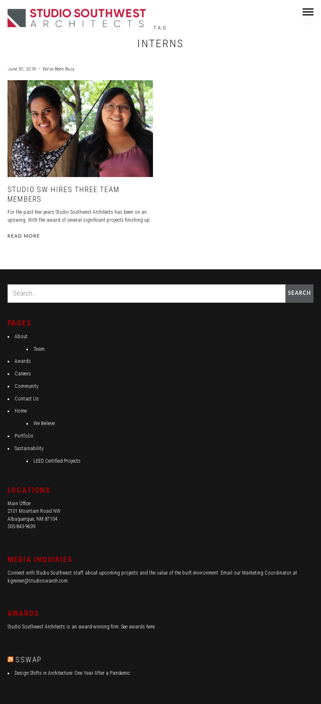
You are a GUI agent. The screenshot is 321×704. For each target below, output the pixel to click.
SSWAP (28, 659)
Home (21, 411)
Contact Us (27, 399)
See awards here (138, 627)
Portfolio (24, 436)
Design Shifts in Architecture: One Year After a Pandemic (72, 673)
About (21, 336)
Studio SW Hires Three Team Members (64, 194)
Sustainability (29, 448)
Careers (23, 374)
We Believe (44, 423)
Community (26, 386)
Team (39, 349)
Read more (24, 235)
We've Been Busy (58, 69)
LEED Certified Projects (57, 461)
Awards (23, 361)
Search (299, 293)
